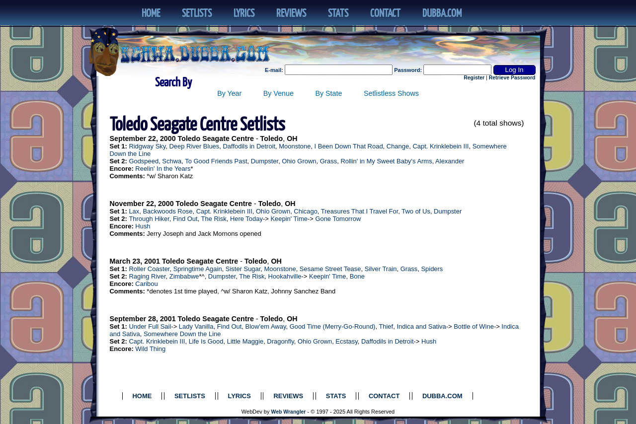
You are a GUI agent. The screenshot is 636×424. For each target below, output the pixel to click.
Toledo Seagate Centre (216, 138)
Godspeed (144, 161)
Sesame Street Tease (330, 269)
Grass (328, 161)
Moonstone (295, 146)
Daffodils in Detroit (249, 146)
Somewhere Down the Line (182, 334)
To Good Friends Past (216, 161)
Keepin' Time (288, 218)
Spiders (432, 269)
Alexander (449, 161)
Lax (134, 211)
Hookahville (285, 276)
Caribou (146, 283)
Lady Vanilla (196, 326)
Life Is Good (206, 341)
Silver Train (381, 269)
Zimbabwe (184, 276)
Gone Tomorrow (338, 218)
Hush (142, 226)
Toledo (271, 138)
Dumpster (264, 161)
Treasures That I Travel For (359, 211)
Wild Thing (150, 349)
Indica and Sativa (421, 326)
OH (292, 138)
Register (474, 77)
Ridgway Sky (147, 146)
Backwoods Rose (167, 211)
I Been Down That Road (349, 146)
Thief (386, 326)
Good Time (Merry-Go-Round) (333, 326)
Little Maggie (245, 341)
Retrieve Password (512, 77)
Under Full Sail (150, 326)
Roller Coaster (149, 269)
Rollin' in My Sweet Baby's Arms (386, 161)
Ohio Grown (299, 161)
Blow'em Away (265, 326)
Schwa (171, 161)
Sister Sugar (243, 269)
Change (398, 146)
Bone (357, 276)
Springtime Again (197, 269)
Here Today (246, 218)
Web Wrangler (288, 412)
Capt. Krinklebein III (440, 146)
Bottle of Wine (474, 326)
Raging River (147, 276)
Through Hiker (149, 218)
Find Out (185, 218)
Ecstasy (346, 341)
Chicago (306, 211)
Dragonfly (280, 341)
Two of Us (415, 211)
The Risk (214, 218)
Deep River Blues (194, 146)
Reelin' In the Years (162, 168)
